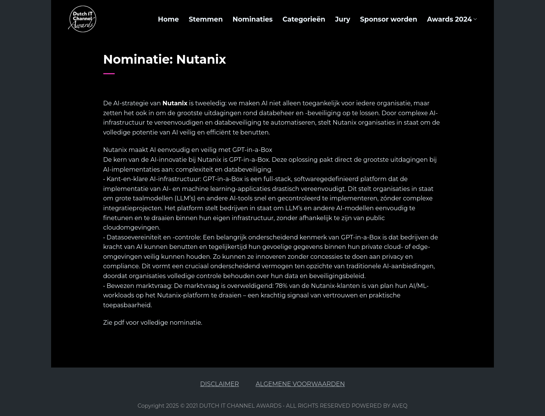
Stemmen (206, 19)
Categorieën (303, 19)
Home (168, 19)
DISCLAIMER (219, 384)
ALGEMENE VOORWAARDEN (300, 384)
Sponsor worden (388, 19)
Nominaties (253, 19)
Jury (342, 19)
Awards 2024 (452, 19)
